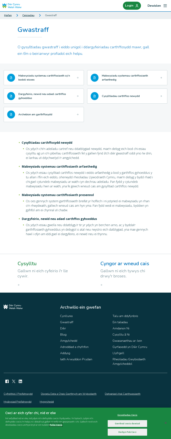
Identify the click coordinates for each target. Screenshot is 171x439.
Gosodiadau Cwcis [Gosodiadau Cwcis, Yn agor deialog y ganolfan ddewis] (127, 416)
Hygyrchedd (47, 402)
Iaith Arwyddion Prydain (76, 359)
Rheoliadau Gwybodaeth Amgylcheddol (129, 361)
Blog (63, 335)
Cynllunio (66, 316)
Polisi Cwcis (56, 425)
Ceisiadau (28, 15)
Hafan (8, 15)
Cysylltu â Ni (121, 335)
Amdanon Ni (121, 328)
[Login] (132, 6)
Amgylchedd (68, 341)
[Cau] (165, 424)
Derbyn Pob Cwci (127, 433)
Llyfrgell (118, 353)
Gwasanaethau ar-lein (127, 341)
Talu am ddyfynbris (125, 316)
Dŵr (63, 328)
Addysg (65, 353)
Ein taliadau (120, 322)
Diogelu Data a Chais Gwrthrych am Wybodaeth (69, 394)
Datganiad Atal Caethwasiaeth (122, 394)
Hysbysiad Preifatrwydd (17, 402)
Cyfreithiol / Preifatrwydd (18, 394)
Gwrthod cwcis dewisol (127, 424)
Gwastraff (66, 322)
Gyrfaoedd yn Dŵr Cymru (130, 347)
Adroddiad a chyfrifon (74, 347)
